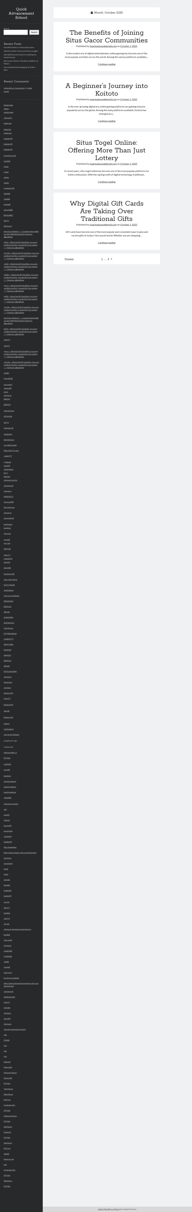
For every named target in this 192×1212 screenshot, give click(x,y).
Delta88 (7, 193)
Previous (69, 258)
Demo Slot (8, 1067)
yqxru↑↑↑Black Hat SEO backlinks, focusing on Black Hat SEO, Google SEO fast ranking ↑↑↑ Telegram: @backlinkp (21, 288)
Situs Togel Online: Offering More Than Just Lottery (107, 150)
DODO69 (7, 650)
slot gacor (8, 395)
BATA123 (7, 606)
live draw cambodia (11, 978)
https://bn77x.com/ (11, 450)
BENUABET (8, 215)
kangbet (7, 913)
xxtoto (6, 177)
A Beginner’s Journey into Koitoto (106, 90)
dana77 (7, 908)
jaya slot (7, 543)
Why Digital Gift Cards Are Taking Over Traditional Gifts (107, 211)
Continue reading (107, 64)
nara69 (6, 815)
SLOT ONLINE (9, 585)
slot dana (7, 688)
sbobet (6, 1154)
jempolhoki (8, 378)
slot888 (7, 199)
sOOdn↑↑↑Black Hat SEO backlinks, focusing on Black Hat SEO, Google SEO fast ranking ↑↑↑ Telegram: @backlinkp (21, 256)
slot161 (7, 820)
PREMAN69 (8, 601)
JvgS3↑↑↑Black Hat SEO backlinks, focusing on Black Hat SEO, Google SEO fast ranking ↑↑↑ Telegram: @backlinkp (21, 266)
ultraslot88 (8, 210)
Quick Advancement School (21, 13)
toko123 (7, 1062)
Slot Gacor (8, 226)
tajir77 (6, 221)
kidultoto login (9, 997)
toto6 (6, 869)
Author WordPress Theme (109, 1209)
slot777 (7, 346)
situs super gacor (10, 579)
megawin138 (9, 188)
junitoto (7, 880)
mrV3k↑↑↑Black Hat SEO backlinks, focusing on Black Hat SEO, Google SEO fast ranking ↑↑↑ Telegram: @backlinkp (21, 310)
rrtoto (6, 166)
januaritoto (8, 831)
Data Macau (8, 1094)
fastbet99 (7, 890)
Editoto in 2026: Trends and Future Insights (21, 51)
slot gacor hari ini (10, 480)
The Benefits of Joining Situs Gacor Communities (107, 36)
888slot (7, 399)
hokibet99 (8, 842)
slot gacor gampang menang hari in (17, 929)
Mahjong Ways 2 (10, 752)
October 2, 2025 (128, 46)
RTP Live (7, 1100)
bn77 (6, 473)
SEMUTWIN (8, 644)
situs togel (8, 940)
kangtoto (7, 528)
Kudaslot (7, 1132)
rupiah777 (8, 456)
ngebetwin (8, 434)
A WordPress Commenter (14, 88)
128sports (8, 118)
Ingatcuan (8, 123)
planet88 (7, 568)
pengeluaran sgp (21, 964)
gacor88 (7, 1018)
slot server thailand (11, 596)
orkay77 (7, 340)
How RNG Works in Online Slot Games (19, 47)
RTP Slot (7, 758)
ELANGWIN (8, 617)
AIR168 (7, 612)
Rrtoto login (8, 105)
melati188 (8, 951)
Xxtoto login (8, 112)
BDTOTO (7, 404)
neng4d (7, 540)
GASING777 (9, 639)
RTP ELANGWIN (10, 671)
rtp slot (6, 902)
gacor (6, 392)
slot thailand (9, 590)
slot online (8, 384)
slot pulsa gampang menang (15, 1029)
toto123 (7, 562)
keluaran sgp (9, 1159)
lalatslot (7, 476)
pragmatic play (9, 1105)
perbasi (7, 723)
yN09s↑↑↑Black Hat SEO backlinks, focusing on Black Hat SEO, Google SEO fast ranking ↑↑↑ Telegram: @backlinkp (21, 277)
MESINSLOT (8, 496)
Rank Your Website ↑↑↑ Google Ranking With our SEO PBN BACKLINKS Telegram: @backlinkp (21, 234)
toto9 (6, 874)
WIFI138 (7, 549)
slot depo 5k (8, 428)
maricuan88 (9, 502)
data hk (8, 462)
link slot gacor (9, 507)
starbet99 (8, 836)
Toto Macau (8, 628)
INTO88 (7, 1008)
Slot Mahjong (9, 440)
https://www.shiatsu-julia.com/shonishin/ (20, 853)
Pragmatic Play (9, 1170)
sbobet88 (7, 798)
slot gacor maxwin (11, 804)
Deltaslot (7, 129)
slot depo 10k (9, 574)
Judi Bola (7, 764)
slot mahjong (9, 411)
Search (6, 28)
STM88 (6, 1040)
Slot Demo (8, 1127)
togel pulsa (8, 524)
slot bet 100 (21, 967)
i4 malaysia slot (10, 155)
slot (5, 809)
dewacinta (8, 682)
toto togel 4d (9, 518)
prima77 (7, 698)
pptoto (6, 109)
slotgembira (8, 469)
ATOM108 (8, 416)
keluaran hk (8, 693)
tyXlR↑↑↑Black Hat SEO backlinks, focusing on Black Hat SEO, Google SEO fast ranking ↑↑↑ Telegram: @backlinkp (20, 299)
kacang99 (7, 825)
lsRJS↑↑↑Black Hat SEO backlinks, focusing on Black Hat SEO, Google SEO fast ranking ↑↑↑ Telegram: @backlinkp (20, 245)
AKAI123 (7, 655)
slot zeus (7, 533)
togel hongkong (10, 781)
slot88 (6, 373)
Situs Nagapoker (10, 847)
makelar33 (8, 558)
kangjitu (7, 885)
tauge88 (7, 204)
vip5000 (7, 161)
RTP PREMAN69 (10, 633)
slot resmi (8, 972)
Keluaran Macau (10, 1073)
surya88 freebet (10, 445)
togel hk (7, 466)
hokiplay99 (8, 138)
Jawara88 (7, 388)
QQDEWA (8, 956)
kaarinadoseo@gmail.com (103, 46)
